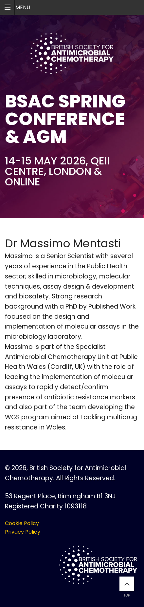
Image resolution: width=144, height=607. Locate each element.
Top (126, 587)
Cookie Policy (22, 523)
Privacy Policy (22, 532)
